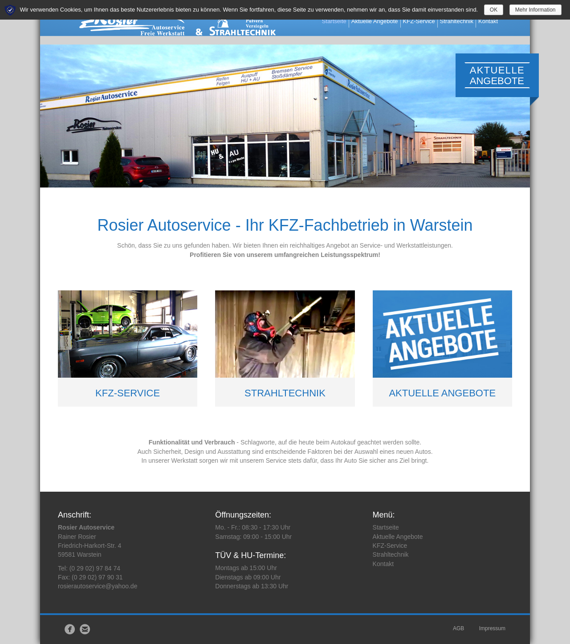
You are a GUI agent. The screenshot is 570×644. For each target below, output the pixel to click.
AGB (458, 628)
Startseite (343, 21)
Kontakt (498, 21)
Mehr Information (535, 10)
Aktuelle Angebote (384, 21)
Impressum (492, 628)
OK (493, 10)
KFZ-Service (428, 21)
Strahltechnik (466, 21)
